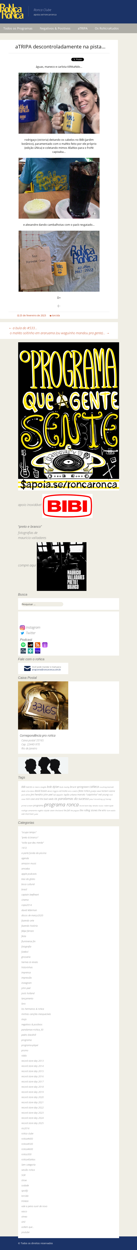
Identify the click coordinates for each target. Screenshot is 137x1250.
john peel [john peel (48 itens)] (48, 794)
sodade (25, 1185)
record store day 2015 (32, 1071)
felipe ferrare (27, 931)
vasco (24, 1211)
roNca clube (27, 1133)
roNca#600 (27, 1149)
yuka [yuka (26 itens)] (36, 814)
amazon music (28, 863)
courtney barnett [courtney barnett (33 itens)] (107, 787)
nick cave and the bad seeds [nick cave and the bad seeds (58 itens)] (40, 798)
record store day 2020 (32, 1097)
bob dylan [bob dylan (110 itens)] (53, 787)
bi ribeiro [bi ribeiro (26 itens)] (36, 787)
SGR (23, 1175)
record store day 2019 (32, 1092)
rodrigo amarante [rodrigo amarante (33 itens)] (29, 810)
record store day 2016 (32, 1076)
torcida (56, 315)
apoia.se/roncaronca (45, 14)
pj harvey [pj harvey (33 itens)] (107, 799)
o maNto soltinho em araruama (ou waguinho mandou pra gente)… (60, 333)
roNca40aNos (28, 1159)
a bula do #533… (23, 328)
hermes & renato (29, 962)
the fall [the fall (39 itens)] (67, 810)
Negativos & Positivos (55, 28)
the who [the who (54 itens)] (102, 810)
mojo (24, 1019)
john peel (25, 988)
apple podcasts (29, 873)
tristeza (24, 1201)
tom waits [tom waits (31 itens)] (111, 810)
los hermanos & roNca (32, 1008)
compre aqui (27, 565)
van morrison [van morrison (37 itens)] (27, 814)
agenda (25, 858)
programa (26, 1040)
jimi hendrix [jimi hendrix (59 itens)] (37, 794)
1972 (24, 847)
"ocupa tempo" (28, 832)
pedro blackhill (28, 1034)
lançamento (27, 998)
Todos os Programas (17, 28)
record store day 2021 (32, 1102)
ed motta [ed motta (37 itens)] (63, 791)
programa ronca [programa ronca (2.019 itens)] (61, 804)
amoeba (25, 868)
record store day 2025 (32, 1123)
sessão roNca (28, 1169)
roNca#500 (27, 1143)
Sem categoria (28, 1164)
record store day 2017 (32, 1081)
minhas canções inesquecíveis (36, 1014)
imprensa (26, 972)
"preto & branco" (29, 837)
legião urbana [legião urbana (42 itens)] (70, 794)
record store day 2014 (32, 1066)
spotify (24, 1190)
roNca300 (26, 1154)
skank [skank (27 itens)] (52, 810)
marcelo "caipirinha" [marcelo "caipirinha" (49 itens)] (87, 794)
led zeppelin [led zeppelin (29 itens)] (58, 794)
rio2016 (25, 1128)
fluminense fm (28, 941)
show (24, 1180)
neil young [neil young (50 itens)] (103, 794)
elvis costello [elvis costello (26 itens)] (73, 791)
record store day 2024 (32, 1117)
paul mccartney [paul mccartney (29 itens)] (96, 799)
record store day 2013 (32, 1060)
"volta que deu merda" (32, 842)
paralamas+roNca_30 (32, 1029)
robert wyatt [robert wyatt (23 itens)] (108, 806)
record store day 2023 (32, 1112)
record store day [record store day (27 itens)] (85, 805)
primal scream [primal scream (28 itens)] (27, 805)
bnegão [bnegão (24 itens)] (43, 787)
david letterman (29, 910)
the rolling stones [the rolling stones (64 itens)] (89, 810)
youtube (25, 1232)
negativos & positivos (31, 1024)
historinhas (27, 967)
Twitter (27, 633)
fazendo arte (27, 920)
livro (23, 1003)
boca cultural (28, 884)
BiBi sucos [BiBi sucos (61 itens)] (26, 786)
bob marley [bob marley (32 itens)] (64, 787)
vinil (23, 1221)
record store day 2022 (32, 1107)
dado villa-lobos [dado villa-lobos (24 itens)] (27, 791)
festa (23, 936)
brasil (24, 889)
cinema (25, 899)
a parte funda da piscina (33, 853)
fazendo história (29, 925)
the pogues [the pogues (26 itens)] (75, 810)
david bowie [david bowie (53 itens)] (41, 790)
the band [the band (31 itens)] (59, 810)
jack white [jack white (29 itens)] (25, 794)
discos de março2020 (32, 915)
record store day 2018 (32, 1086)
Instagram (30, 627)
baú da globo (28, 879)
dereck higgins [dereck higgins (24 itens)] (53, 791)
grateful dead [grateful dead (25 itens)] (95, 791)
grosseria (25, 956)
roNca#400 (27, 1138)
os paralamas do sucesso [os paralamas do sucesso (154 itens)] (71, 798)
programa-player (29, 1045)
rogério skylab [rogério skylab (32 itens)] (43, 810)
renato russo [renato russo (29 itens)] (98, 805)
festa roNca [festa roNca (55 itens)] (84, 790)
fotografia (26, 946)
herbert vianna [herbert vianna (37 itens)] (108, 791)
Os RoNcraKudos (107, 28)
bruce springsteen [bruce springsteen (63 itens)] (79, 786)
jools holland (27, 993)
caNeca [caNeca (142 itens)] (94, 787)
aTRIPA (82, 28)
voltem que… (27, 1227)
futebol (24, 951)
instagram (26, 982)
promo (24, 1050)
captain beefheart (30, 894)
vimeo (24, 1216)
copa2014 (26, 905)
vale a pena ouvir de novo (34, 1206)
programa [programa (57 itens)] (38, 805)
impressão (26, 977)
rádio (24, 1055)
